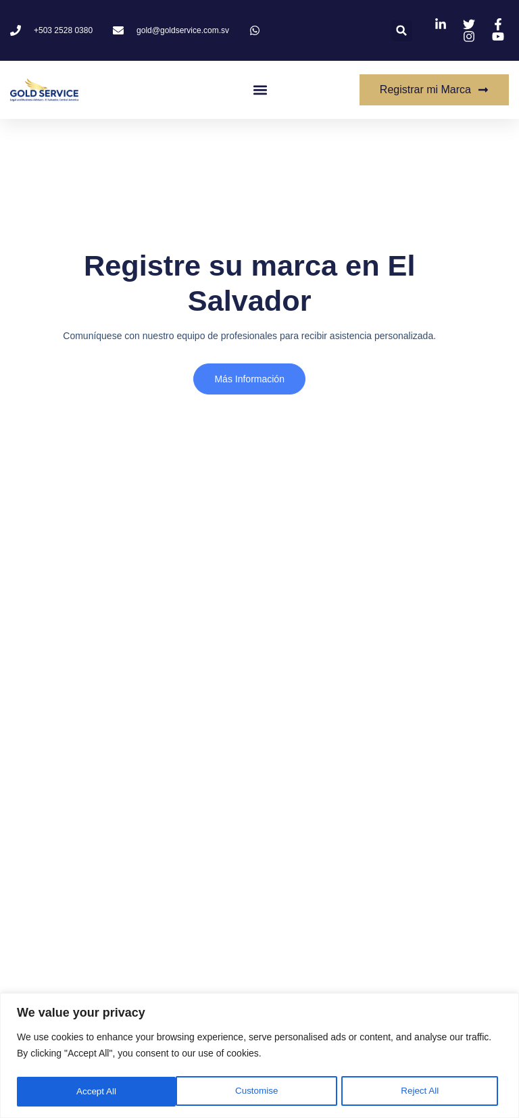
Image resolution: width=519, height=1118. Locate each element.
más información (247, 381)
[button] (401, 30)
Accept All (423, 1091)
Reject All (260, 1091)
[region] (259, 1056)
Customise (97, 1091)
